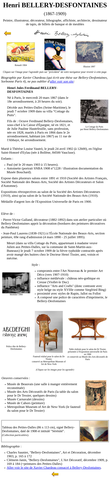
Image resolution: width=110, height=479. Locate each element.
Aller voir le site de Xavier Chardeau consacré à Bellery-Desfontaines (54, 467)
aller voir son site (62, 81)
